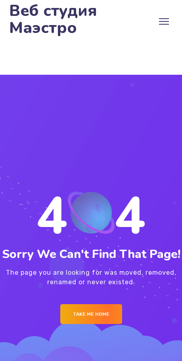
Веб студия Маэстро (53, 19)
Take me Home (91, 314)
